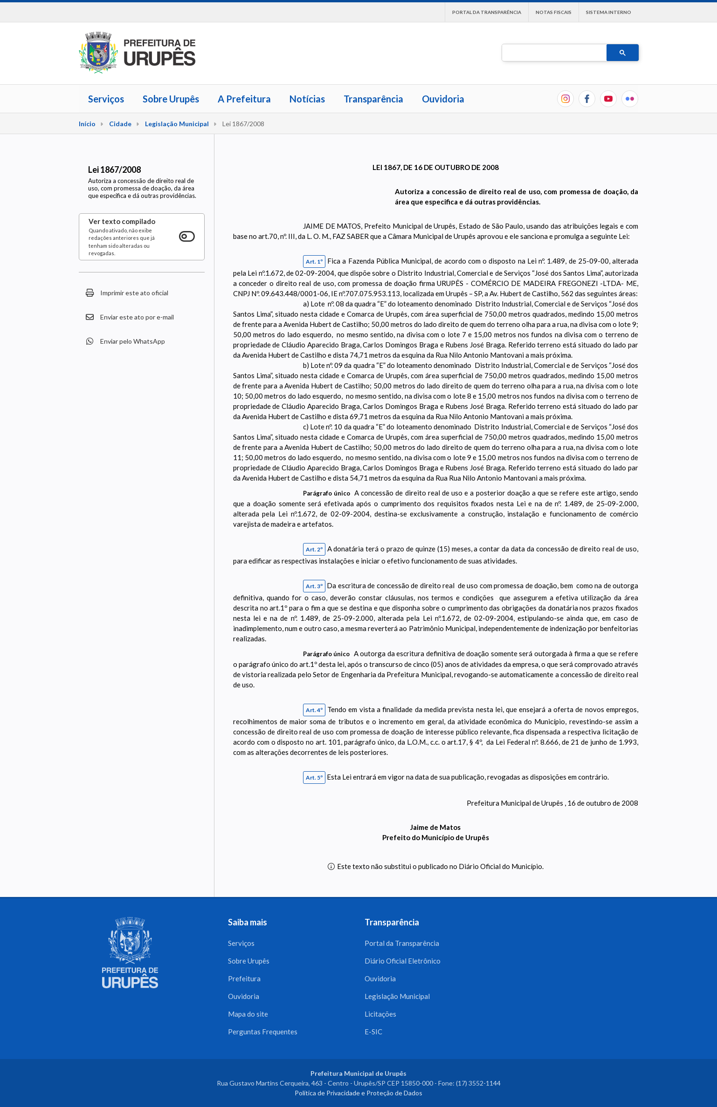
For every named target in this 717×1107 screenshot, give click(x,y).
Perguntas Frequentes (262, 1031)
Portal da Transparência (486, 12)
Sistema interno (608, 12)
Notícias (307, 98)
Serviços (106, 98)
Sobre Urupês (171, 98)
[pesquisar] (553, 53)
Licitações (380, 1014)
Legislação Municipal (177, 124)
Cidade (120, 124)
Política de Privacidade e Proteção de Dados (358, 1093)
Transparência (373, 98)
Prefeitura (244, 978)
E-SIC (373, 1031)
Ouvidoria (443, 98)
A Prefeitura (244, 98)
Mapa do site (248, 1014)
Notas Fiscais (554, 12)
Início (87, 124)
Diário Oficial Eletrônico (403, 961)
